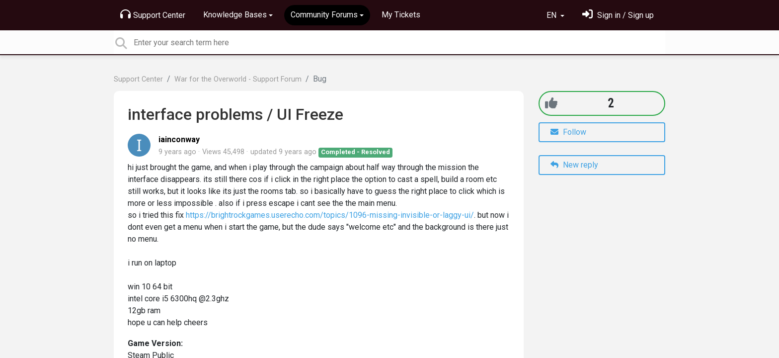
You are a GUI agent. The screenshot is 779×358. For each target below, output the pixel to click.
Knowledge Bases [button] (235, 14)
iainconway (179, 139)
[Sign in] (618, 15)
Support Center (152, 14)
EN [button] (552, 15)
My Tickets (401, 14)
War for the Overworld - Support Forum (238, 79)
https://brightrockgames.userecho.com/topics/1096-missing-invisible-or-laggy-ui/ (330, 215)
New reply (574, 165)
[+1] (551, 103)
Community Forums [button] (324, 14)
